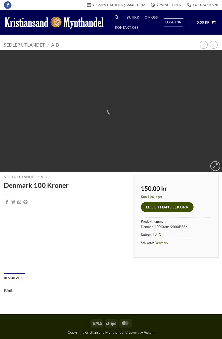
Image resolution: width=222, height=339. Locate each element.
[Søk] (117, 17)
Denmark (161, 243)
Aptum (149, 332)
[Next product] (204, 45)
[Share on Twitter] (13, 202)
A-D (55, 45)
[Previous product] (213, 45)
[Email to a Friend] (19, 202)
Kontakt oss (126, 27)
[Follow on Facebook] (7, 5)
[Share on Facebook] (7, 202)
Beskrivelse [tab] (14, 278)
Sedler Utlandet (24, 45)
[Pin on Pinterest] (25, 202)
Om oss (151, 17)
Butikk (133, 17)
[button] (173, 22)
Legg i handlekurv (167, 207)
